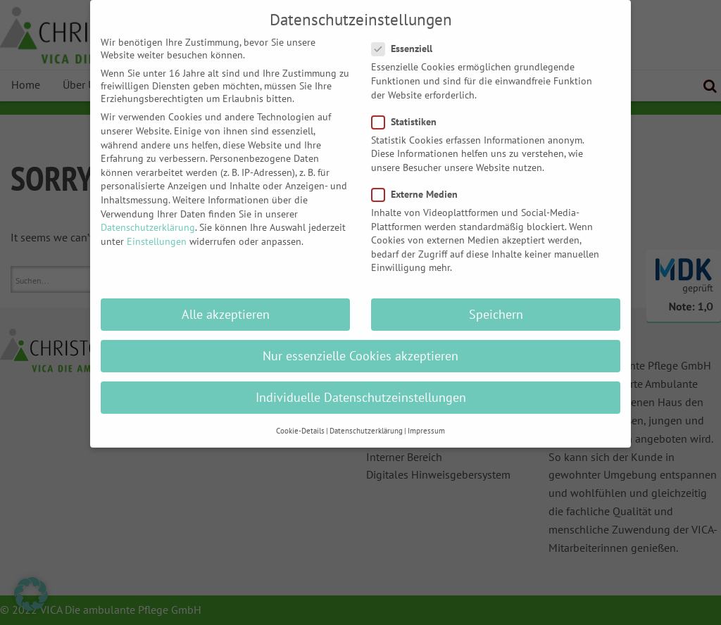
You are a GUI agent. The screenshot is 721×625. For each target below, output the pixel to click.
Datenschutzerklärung (148, 216)
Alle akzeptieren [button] (226, 304)
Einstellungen (157, 230)
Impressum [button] (426, 419)
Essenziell (406, 38)
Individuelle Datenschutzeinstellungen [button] (361, 387)
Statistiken (408, 110)
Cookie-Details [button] (300, 419)
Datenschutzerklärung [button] (366, 419)
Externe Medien (419, 183)
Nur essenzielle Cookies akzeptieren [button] (360, 345)
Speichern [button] (496, 304)
